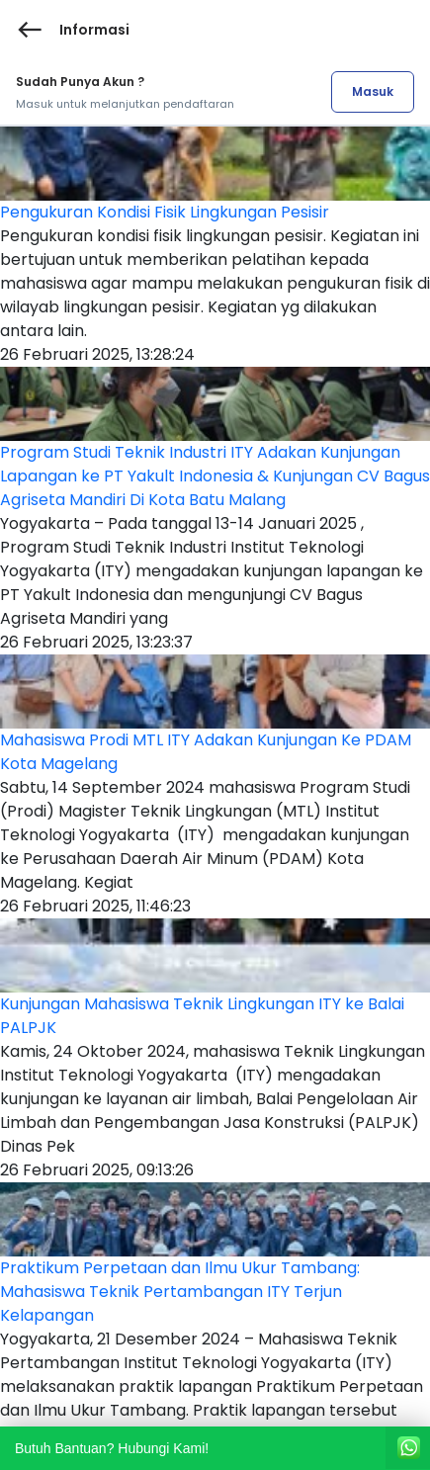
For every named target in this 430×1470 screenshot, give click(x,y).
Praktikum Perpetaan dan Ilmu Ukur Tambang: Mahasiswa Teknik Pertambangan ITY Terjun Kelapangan (180, 1291)
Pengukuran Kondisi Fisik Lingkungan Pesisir (164, 212)
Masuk (372, 91)
